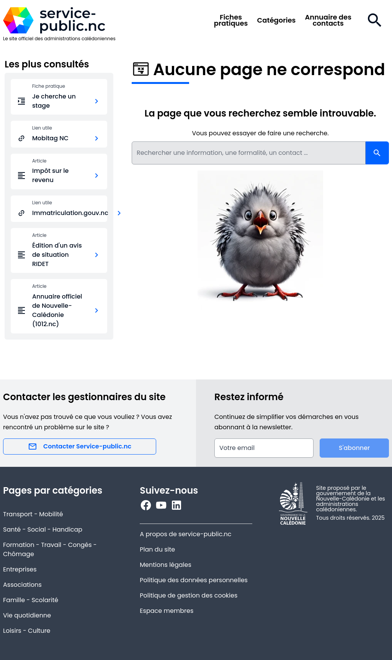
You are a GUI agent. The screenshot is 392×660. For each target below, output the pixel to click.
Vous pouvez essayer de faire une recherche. (260, 133)
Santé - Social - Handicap (42, 529)
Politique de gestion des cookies (188, 595)
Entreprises (20, 569)
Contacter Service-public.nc (79, 446)
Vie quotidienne (27, 615)
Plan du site (157, 549)
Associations (22, 584)
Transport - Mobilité (33, 514)
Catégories (276, 20)
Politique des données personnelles (194, 580)
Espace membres (166, 610)
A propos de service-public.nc (185, 534)
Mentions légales (165, 564)
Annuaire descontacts (328, 20)
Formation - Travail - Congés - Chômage (50, 549)
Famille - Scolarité (30, 600)
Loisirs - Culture (27, 630)
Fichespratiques (231, 20)
